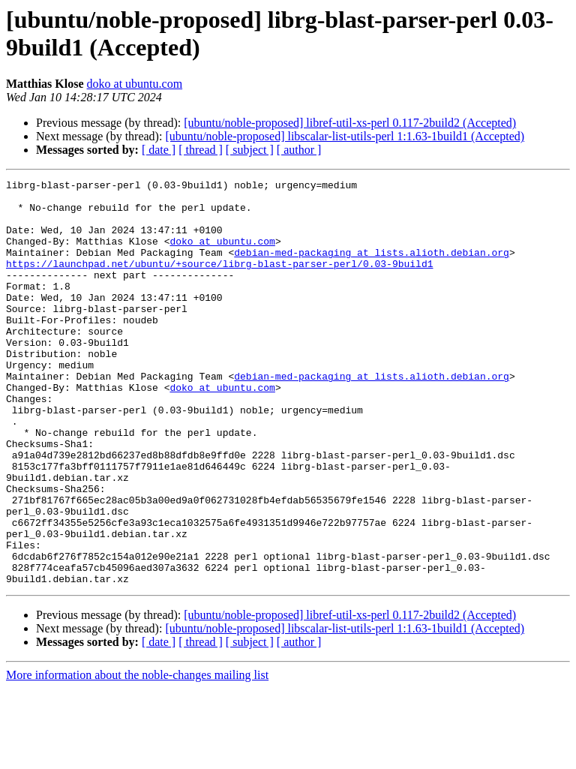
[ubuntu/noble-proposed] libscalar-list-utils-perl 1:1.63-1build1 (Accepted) (344, 136)
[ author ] (299, 149)
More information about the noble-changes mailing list (137, 755)
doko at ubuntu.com (135, 83)
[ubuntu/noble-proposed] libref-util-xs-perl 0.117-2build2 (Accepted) (350, 122)
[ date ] (159, 149)
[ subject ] (250, 149)
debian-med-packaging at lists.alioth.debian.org (371, 268)
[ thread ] (200, 149)
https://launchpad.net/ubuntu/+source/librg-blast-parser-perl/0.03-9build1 (219, 281)
